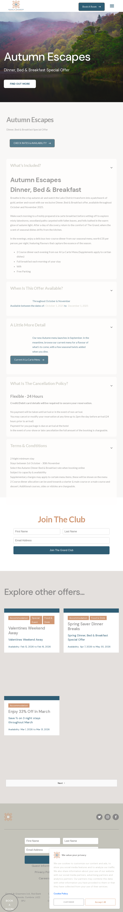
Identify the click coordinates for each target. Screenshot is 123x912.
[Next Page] (61, 783)
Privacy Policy (44, 872)
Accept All (100, 902)
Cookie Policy (61, 893)
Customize (68, 902)
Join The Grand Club (61, 550)
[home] (16, 6)
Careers (44, 878)
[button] (112, 6)
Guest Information (44, 866)
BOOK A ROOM (9, 905)
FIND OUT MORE (20, 83)
